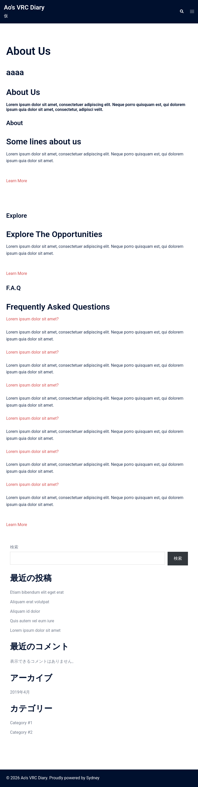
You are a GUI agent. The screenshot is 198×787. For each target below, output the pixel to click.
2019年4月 (20, 692)
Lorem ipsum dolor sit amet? (32, 319)
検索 (14, 547)
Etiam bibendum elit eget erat (37, 592)
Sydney (93, 777)
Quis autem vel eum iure (32, 620)
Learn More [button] (16, 180)
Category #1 (21, 722)
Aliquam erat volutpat (29, 601)
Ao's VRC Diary (24, 7)
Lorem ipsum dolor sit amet (35, 630)
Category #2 (21, 732)
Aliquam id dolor (25, 611)
